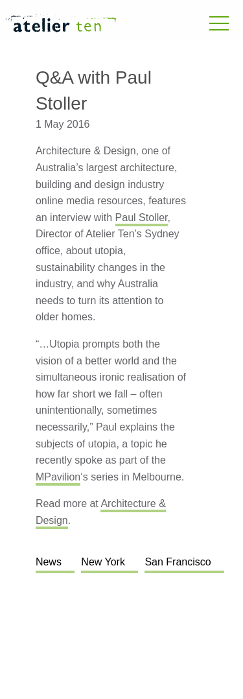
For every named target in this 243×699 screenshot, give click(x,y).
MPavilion (58, 476)
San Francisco (178, 561)
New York (103, 561)
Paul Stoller (141, 217)
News (49, 561)
